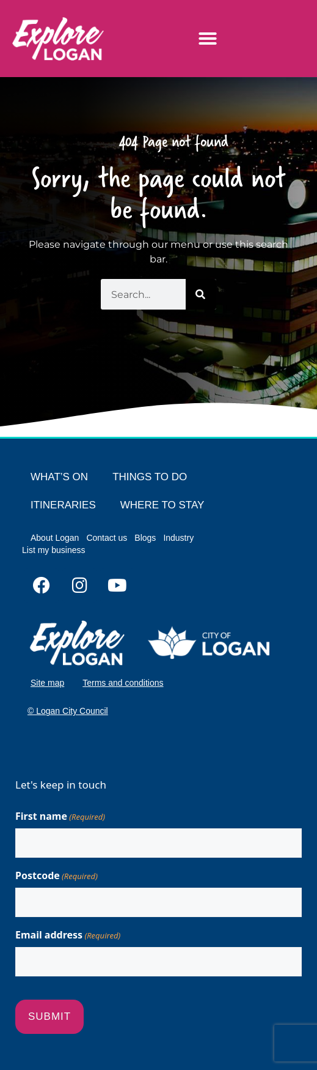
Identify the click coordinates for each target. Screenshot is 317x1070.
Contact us (106, 538)
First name (60, 816)
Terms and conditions (122, 683)
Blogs (145, 538)
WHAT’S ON (59, 477)
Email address (67, 935)
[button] (207, 38)
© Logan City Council (67, 711)
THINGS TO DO (149, 477)
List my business (53, 550)
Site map (47, 683)
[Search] (201, 294)
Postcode (56, 876)
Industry (178, 538)
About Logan (55, 538)
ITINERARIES (63, 505)
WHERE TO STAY (162, 505)
